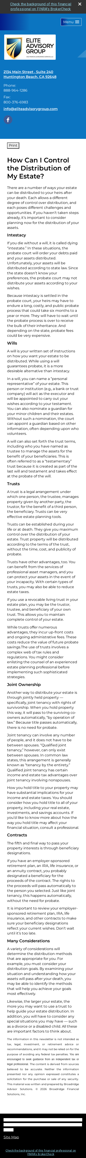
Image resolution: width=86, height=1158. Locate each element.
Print (13, 145)
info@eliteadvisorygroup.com (31, 109)
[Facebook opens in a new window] (8, 119)
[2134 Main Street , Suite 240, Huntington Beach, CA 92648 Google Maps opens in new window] (30, 75)
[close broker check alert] (80, 4)
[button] (71, 22)
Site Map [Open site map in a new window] (11, 1137)
